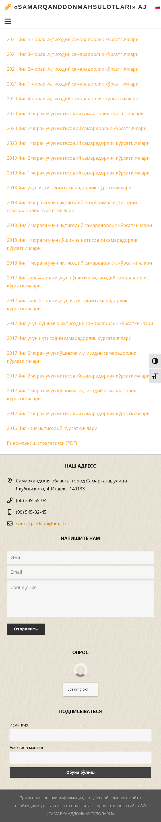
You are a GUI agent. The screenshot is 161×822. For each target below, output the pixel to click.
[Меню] (8, 21)
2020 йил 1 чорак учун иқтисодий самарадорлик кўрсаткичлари (78, 143)
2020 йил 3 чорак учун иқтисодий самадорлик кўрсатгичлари (75, 113)
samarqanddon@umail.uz (43, 523)
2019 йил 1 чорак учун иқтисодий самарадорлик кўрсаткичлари (78, 173)
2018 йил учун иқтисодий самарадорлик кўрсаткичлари (69, 187)
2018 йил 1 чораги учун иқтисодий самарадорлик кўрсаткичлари (79, 263)
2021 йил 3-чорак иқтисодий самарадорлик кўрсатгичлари (73, 54)
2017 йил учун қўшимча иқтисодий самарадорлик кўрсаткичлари (80, 323)
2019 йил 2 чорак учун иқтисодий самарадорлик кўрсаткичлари (78, 158)
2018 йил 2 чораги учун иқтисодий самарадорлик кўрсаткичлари (79, 225)
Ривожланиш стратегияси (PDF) (42, 443)
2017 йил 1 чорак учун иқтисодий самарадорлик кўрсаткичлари (78, 413)
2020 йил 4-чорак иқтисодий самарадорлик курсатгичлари (72, 99)
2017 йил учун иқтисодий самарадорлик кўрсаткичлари (69, 338)
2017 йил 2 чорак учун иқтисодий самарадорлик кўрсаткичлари (78, 376)
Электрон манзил (26, 747)
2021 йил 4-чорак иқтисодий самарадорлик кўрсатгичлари (73, 39)
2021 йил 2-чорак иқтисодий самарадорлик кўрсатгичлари (73, 69)
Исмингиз (18, 725)
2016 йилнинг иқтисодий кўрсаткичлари (52, 428)
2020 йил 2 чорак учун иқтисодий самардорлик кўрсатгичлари (76, 128)
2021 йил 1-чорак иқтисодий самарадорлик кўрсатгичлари (73, 84)
